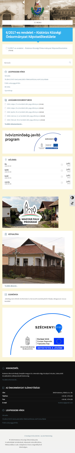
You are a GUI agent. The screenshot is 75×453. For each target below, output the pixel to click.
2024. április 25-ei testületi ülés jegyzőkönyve (23, 112)
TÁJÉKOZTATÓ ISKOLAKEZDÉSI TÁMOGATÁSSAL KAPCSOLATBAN (26, 79)
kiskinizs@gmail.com (65, 403)
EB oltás (7, 87)
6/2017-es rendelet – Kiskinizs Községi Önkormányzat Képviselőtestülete (37, 48)
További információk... (10, 380)
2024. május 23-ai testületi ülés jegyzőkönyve (23, 108)
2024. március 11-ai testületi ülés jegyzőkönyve (23, 116)
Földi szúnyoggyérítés (12, 83)
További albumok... (11, 286)
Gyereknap (8, 91)
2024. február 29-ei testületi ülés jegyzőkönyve (23, 120)
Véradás (7, 76)
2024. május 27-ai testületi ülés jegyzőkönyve (23, 104)
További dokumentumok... (14, 124)
